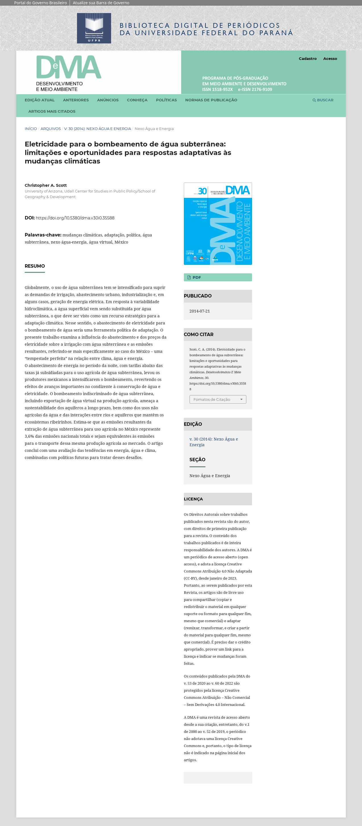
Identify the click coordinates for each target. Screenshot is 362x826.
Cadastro (308, 58)
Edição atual (40, 100)
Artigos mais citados (51, 111)
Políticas (166, 100)
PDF (196, 277)
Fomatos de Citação (212, 399)
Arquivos (51, 128)
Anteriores (76, 100)
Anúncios (107, 100)
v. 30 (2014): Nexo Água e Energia (97, 128)
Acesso (330, 58)
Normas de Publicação (211, 100)
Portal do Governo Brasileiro (40, 2)
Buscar (323, 100)
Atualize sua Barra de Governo (101, 2)
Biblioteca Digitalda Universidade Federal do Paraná (207, 29)
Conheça (137, 100)
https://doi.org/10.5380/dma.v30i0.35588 (75, 218)
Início (31, 128)
